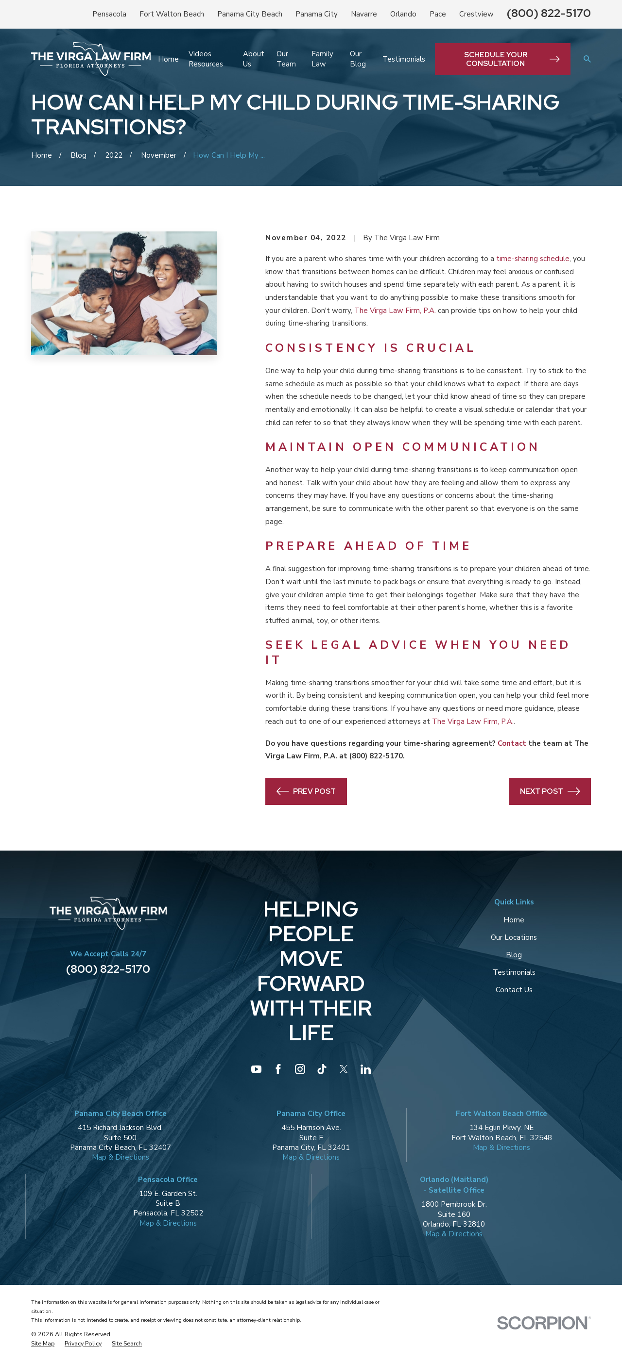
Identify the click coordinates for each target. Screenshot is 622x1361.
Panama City (316, 14)
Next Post (550, 791)
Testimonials (514, 972)
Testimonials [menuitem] (403, 59)
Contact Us (514, 990)
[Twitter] (344, 1069)
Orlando (403, 14)
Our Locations (514, 937)
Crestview (476, 14)
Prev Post (306, 791)
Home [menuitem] (168, 59)
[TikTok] (322, 1069)
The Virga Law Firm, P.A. (395, 310)
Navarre (364, 14)
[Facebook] (278, 1069)
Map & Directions (120, 1157)
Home (513, 920)
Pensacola (109, 14)
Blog (514, 955)
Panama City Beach (249, 14)
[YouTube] (256, 1069)
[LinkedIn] (366, 1069)
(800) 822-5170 (549, 12)
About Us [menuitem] (253, 58)
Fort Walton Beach (171, 14)
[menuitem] (42, 1344)
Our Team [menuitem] (286, 58)
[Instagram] (300, 1069)
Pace (438, 14)
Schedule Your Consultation (512, 59)
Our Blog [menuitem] (358, 58)
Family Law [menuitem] (322, 58)
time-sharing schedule (533, 258)
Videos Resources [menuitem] (206, 58)
